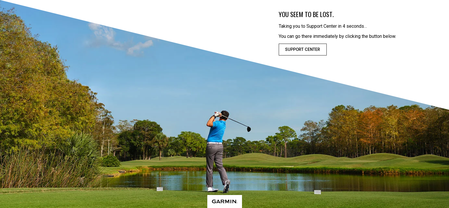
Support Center (302, 49)
